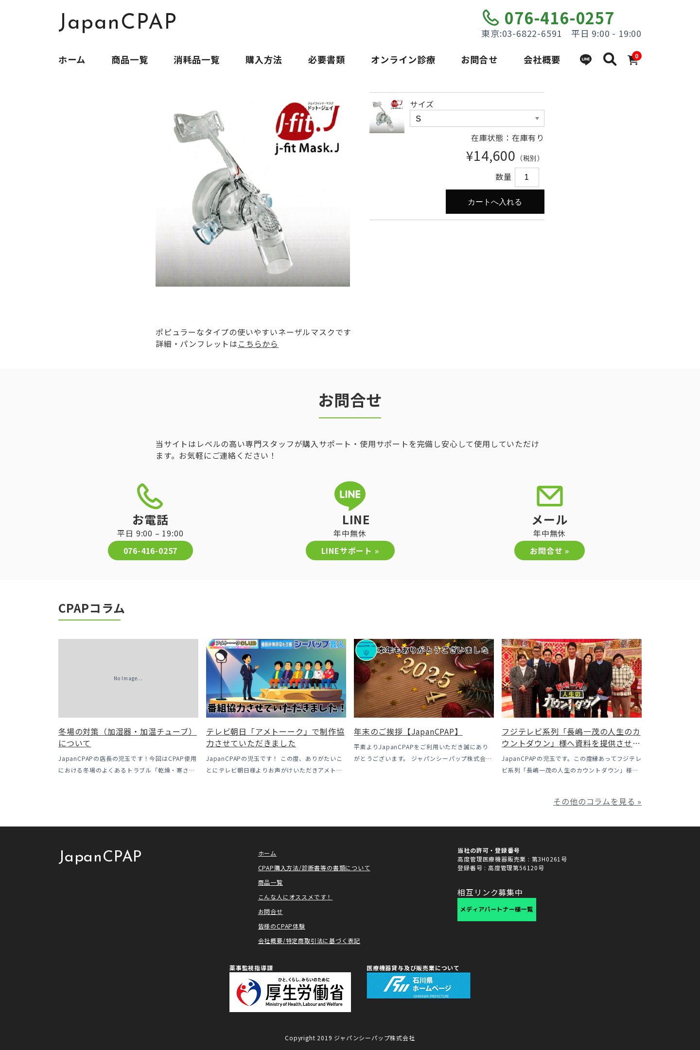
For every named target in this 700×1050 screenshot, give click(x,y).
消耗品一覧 (197, 59)
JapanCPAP (117, 23)
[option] (253, 189)
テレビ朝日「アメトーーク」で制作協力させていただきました (275, 737)
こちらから (258, 343)
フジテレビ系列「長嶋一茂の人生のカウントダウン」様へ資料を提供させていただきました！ (571, 742)
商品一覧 (129, 59)
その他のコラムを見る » (597, 801)
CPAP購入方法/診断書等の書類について (314, 867)
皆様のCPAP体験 (281, 926)
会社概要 (542, 59)
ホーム (72, 59)
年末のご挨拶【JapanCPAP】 (408, 731)
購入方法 (263, 59)
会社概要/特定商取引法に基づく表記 (309, 940)
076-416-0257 (559, 17)
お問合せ (479, 59)
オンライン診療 (403, 59)
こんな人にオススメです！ (295, 897)
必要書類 (326, 59)
